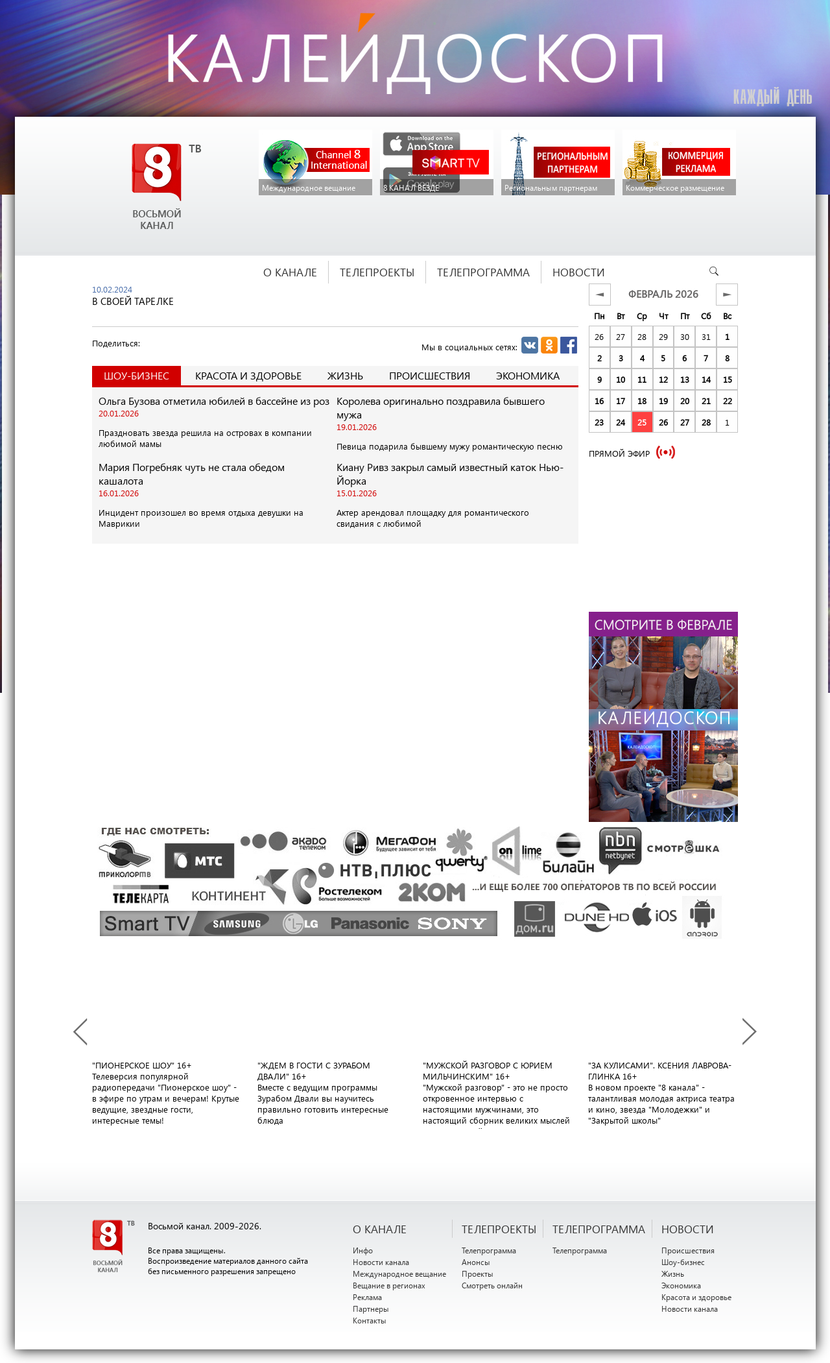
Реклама (367, 1297)
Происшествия (429, 375)
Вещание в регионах (389, 1285)
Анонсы (476, 1262)
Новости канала (381, 1262)
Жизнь (345, 375)
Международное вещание (399, 1273)
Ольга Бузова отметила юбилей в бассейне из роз (214, 400)
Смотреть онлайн (492, 1285)
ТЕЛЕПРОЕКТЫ (499, 1229)
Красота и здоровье (248, 375)
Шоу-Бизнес (136, 375)
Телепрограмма (489, 1250)
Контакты (369, 1320)
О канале (380, 1229)
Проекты (477, 1273)
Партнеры (371, 1308)
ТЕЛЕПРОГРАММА (598, 1229)
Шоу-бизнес (683, 1262)
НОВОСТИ (687, 1229)
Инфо (363, 1250)
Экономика (528, 375)
